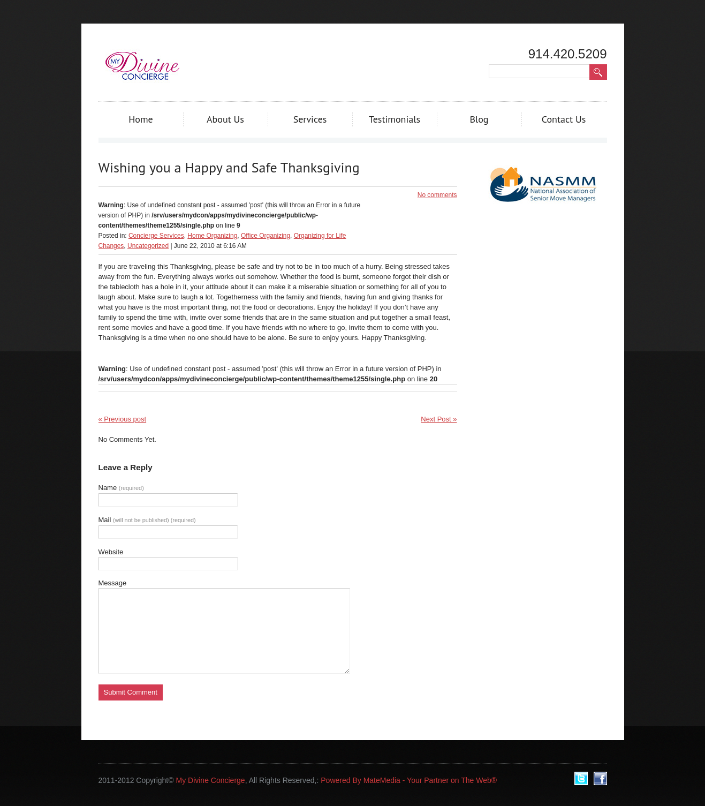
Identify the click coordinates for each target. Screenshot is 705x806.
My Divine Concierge (210, 780)
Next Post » (439, 419)
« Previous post (122, 419)
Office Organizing (265, 235)
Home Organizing (212, 235)
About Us (225, 119)
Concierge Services (156, 235)
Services (310, 119)
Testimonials (394, 119)
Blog (478, 119)
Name (121, 488)
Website (111, 552)
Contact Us (564, 119)
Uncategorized (148, 246)
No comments (437, 195)
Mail (147, 520)
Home (140, 119)
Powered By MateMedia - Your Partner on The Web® (409, 780)
